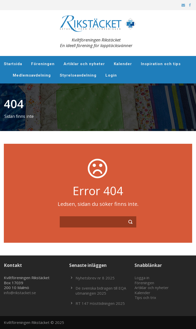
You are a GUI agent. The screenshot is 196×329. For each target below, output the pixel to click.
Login (111, 75)
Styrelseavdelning (78, 75)
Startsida (13, 64)
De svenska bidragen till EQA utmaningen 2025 (101, 290)
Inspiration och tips (161, 64)
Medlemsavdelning (32, 75)
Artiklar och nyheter (84, 64)
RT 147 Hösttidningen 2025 (100, 303)
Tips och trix (145, 297)
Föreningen (43, 64)
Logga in (141, 277)
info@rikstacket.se (20, 292)
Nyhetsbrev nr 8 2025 (95, 277)
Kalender (123, 64)
